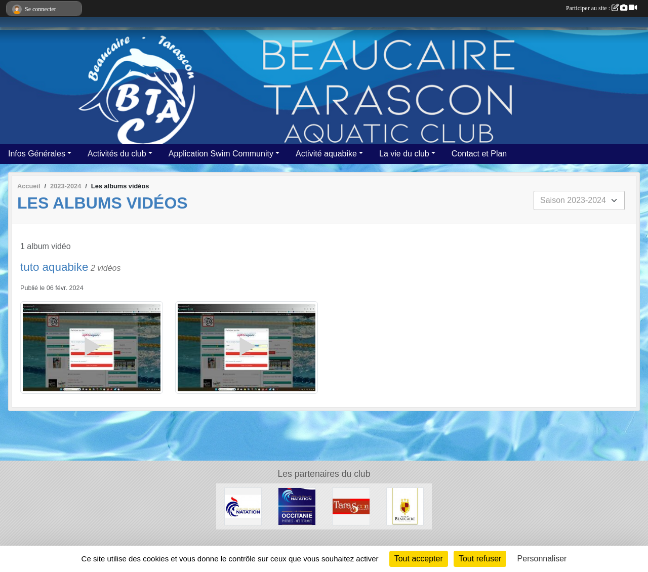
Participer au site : (601, 8)
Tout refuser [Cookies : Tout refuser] (480, 558)
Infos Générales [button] (36, 153)
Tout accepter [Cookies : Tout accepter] (418, 558)
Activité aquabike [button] (326, 153)
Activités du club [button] (117, 153)
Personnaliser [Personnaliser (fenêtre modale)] (542, 558)
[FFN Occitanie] (297, 506)
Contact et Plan (479, 153)
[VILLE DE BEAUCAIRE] (405, 506)
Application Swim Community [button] (221, 153)
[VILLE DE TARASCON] (351, 506)
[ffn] (243, 506)
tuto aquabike (54, 267)
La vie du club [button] (404, 153)
